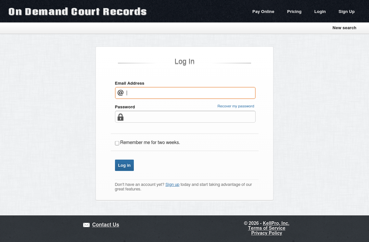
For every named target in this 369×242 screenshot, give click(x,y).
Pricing (294, 12)
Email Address (130, 83)
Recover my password (236, 106)
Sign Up (346, 12)
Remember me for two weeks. (150, 142)
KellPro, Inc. (276, 223)
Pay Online (263, 12)
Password (125, 107)
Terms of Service (266, 228)
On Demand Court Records (77, 11)
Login (320, 12)
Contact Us (105, 225)
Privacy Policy (266, 233)
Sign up (172, 185)
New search (344, 28)
